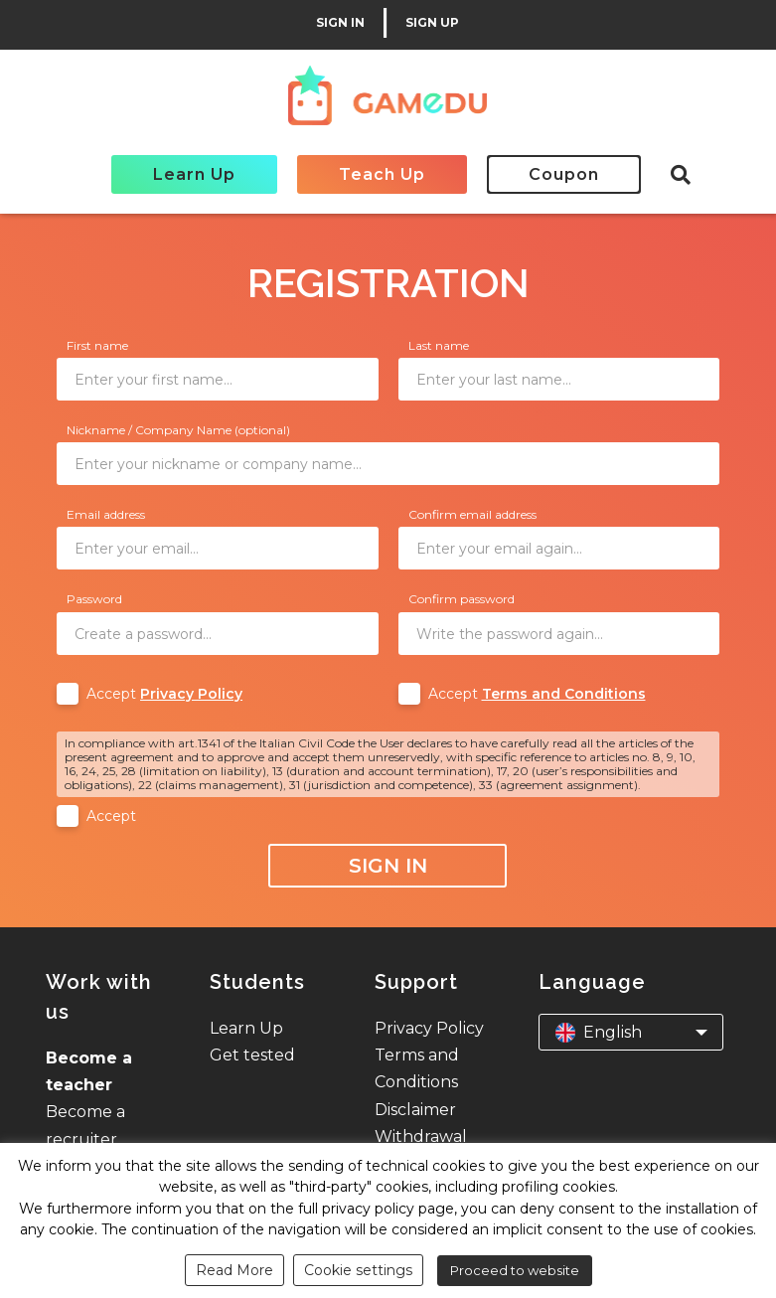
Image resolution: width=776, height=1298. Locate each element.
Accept (164, 694)
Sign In (388, 866)
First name (97, 345)
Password (94, 598)
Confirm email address (472, 514)
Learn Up (194, 174)
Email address (106, 514)
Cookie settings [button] (358, 1270)
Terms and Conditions (564, 694)
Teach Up (382, 174)
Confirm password (461, 598)
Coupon (564, 174)
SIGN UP (432, 23)
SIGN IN (340, 23)
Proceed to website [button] (514, 1270)
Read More (234, 1270)
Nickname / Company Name (178, 429)
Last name (438, 345)
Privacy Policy (191, 694)
